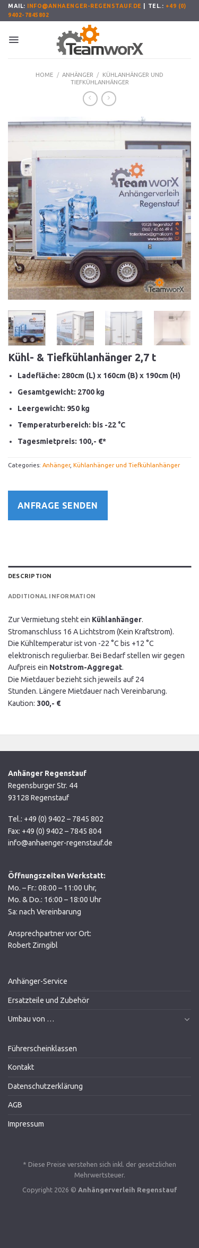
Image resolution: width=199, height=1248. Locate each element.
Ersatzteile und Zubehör (48, 1000)
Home (44, 75)
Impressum (26, 1124)
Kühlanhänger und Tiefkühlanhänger (117, 78)
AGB (15, 1105)
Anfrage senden (58, 505)
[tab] (99, 576)
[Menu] (13, 40)
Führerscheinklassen (42, 1048)
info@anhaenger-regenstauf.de (84, 6)
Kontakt (21, 1067)
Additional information (52, 596)
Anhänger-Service (37, 981)
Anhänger (77, 75)
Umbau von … (31, 1019)
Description (29, 576)
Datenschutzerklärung (45, 1086)
